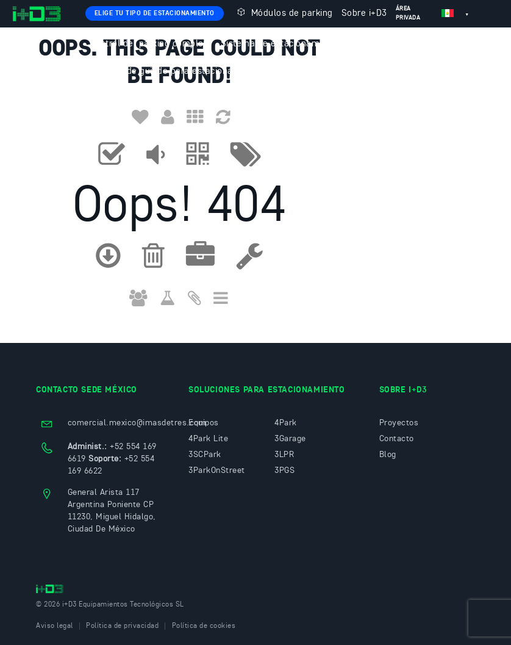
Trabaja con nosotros (180, 99)
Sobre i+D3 (364, 13)
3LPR (284, 454)
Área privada (408, 13)
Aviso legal (54, 626)
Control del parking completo (151, 44)
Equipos (203, 423)
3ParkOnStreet (216, 470)
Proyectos (399, 423)
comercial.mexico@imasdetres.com (137, 423)
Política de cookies (204, 626)
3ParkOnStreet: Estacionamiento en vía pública (374, 71)
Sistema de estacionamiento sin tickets (303, 44)
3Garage (290, 438)
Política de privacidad (122, 626)
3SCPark (204, 454)
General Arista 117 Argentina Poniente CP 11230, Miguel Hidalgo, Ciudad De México (112, 510)
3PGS (284, 470)
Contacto (108, 99)
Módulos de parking (283, 12)
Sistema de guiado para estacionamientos (178, 71)
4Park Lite (208, 438)
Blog (387, 454)
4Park (285, 423)
